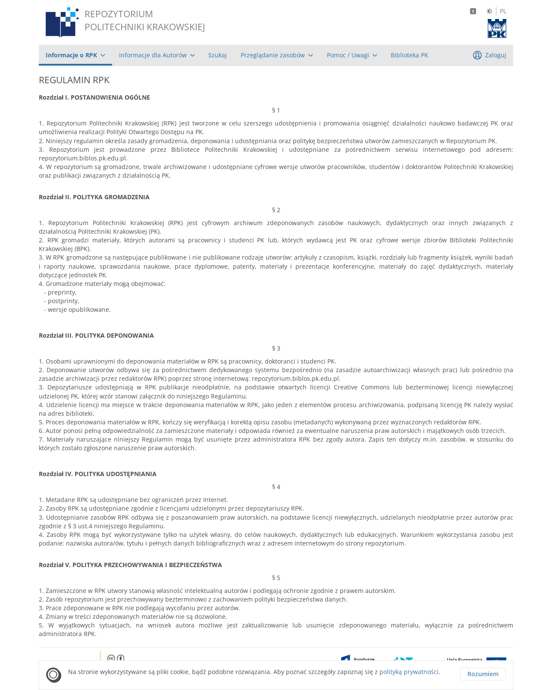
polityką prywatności (409, 672)
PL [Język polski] (503, 11)
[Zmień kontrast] (489, 11)
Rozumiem (483, 674)
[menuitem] (75, 55)
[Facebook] (473, 11)
